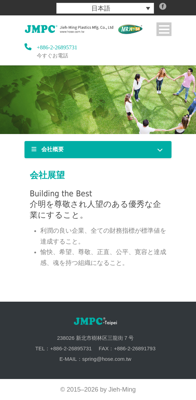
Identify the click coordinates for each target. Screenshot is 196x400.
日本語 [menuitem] (100, 8)
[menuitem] (105, 8)
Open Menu (164, 29)
